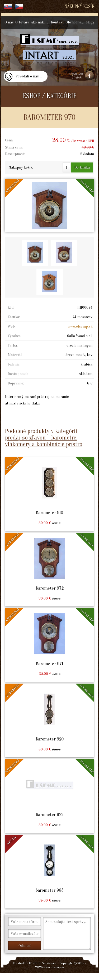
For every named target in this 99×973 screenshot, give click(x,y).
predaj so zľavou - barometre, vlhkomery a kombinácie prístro (43, 441)
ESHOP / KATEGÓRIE (50, 96)
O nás (9, 22)
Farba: (13, 345)
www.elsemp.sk (80, 326)
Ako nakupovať (40, 22)
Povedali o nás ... (29, 76)
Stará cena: (14, 147)
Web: (12, 326)
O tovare (22, 22)
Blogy (90, 22)
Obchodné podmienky (75, 22)
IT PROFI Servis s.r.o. (43, 963)
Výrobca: (14, 336)
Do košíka (82, 167)
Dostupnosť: (15, 154)
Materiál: (15, 355)
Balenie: (14, 364)
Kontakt (57, 22)
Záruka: (14, 317)
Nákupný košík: (79, 6)
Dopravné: (16, 383)
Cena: (9, 140)
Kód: (11, 307)
